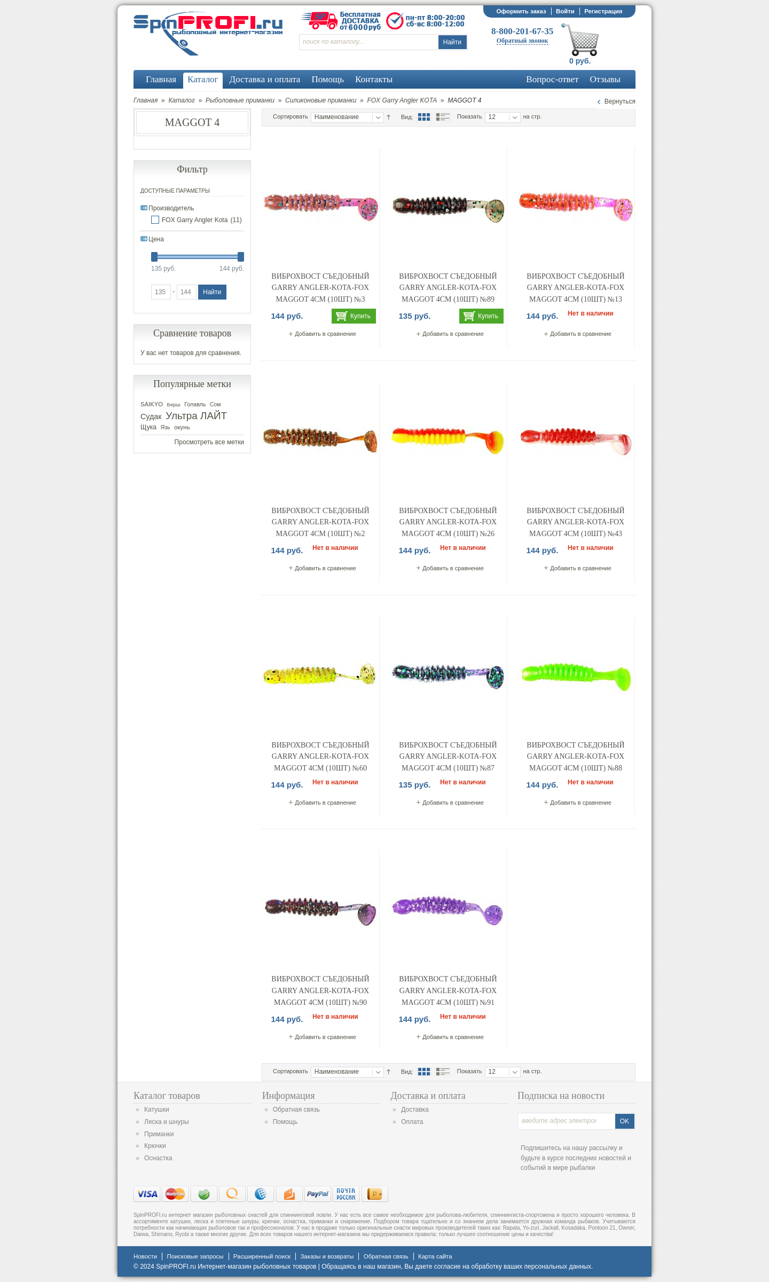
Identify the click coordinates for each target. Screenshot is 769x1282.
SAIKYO (151, 404)
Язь (165, 427)
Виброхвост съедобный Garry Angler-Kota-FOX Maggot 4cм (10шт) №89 (448, 287)
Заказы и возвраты (327, 1256)
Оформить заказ (521, 11)
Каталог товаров (167, 1095)
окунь (182, 427)
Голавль (195, 404)
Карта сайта (435, 1256)
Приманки (159, 1134)
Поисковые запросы (195, 1256)
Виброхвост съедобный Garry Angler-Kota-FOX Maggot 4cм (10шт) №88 (575, 756)
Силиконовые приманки (320, 100)
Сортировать (290, 116)
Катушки (156, 1109)
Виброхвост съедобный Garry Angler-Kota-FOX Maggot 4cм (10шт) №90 (320, 990)
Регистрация (603, 11)
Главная (146, 100)
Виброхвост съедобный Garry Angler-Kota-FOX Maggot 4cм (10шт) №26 (448, 522)
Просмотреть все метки (209, 442)
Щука (148, 427)
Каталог (181, 100)
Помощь (285, 1122)
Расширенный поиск (262, 1256)
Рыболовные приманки (240, 100)
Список (442, 117)
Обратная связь (296, 1109)
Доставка (415, 1109)
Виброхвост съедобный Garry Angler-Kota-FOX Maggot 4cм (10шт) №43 (575, 522)
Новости (145, 1256)
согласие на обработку (468, 1266)
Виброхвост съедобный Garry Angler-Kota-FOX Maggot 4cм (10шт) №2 (320, 522)
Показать (469, 116)
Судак (151, 416)
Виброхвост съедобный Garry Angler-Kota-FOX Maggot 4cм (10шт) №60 (320, 756)
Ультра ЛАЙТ (196, 415)
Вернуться (620, 101)
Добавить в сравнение (325, 334)
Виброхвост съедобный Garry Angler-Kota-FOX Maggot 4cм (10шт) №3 (320, 287)
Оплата (412, 1122)
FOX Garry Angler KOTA (402, 100)
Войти (565, 11)
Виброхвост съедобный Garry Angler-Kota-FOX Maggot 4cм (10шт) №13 (575, 287)
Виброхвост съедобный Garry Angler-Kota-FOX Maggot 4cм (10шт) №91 (448, 990)
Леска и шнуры (166, 1122)
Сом (215, 404)
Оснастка (158, 1158)
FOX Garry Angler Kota (194, 220)
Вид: (407, 117)
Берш (174, 404)
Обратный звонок (522, 40)
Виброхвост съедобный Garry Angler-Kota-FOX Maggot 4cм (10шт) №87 (448, 756)
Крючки (155, 1146)
